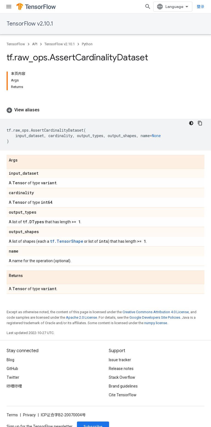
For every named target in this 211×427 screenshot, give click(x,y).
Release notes (121, 368)
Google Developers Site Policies (154, 317)
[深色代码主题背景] (191, 123)
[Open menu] (8, 6)
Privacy (29, 415)
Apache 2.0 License (81, 317)
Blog (10, 360)
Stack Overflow (122, 377)
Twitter (13, 377)
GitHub (12, 368)
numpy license (155, 323)
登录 (200, 6)
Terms (12, 415)
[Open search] (148, 6)
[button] (105, 110)
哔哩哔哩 (14, 386)
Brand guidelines (123, 386)
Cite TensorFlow (123, 395)
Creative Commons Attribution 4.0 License (156, 312)
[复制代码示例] (200, 123)
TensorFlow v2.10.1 (30, 23)
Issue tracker (120, 360)
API (34, 44)
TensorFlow (16, 44)
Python (87, 44)
